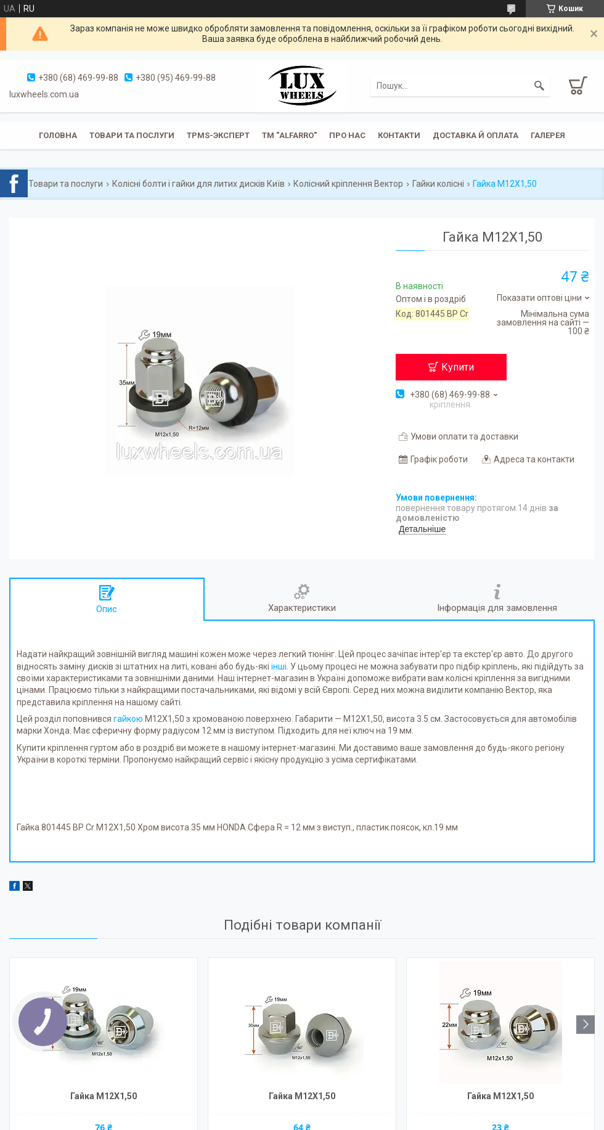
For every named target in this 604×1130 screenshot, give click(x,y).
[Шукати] (539, 86)
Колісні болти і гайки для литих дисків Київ (198, 184)
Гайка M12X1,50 (103, 1096)
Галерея (548, 135)
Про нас (347, 135)
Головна (58, 135)
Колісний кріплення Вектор (348, 184)
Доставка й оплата (475, 135)
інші (279, 666)
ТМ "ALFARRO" (289, 135)
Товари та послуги (131, 135)
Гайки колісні (438, 184)
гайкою (128, 719)
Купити (457, 367)
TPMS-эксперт (218, 135)
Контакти (399, 135)
